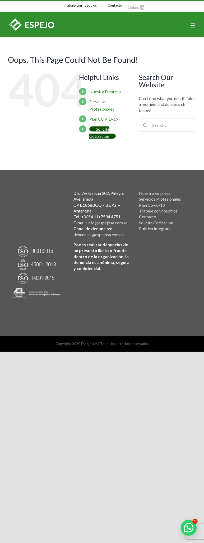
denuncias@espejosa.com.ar (98, 234)
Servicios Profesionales (160, 198)
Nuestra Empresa (105, 91)
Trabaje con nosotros (80, 5)
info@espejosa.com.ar (107, 222)
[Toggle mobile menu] (193, 25)
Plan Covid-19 (152, 204)
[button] (189, 528)
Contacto (115, 5)
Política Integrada (155, 228)
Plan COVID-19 (103, 118)
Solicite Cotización (156, 222)
